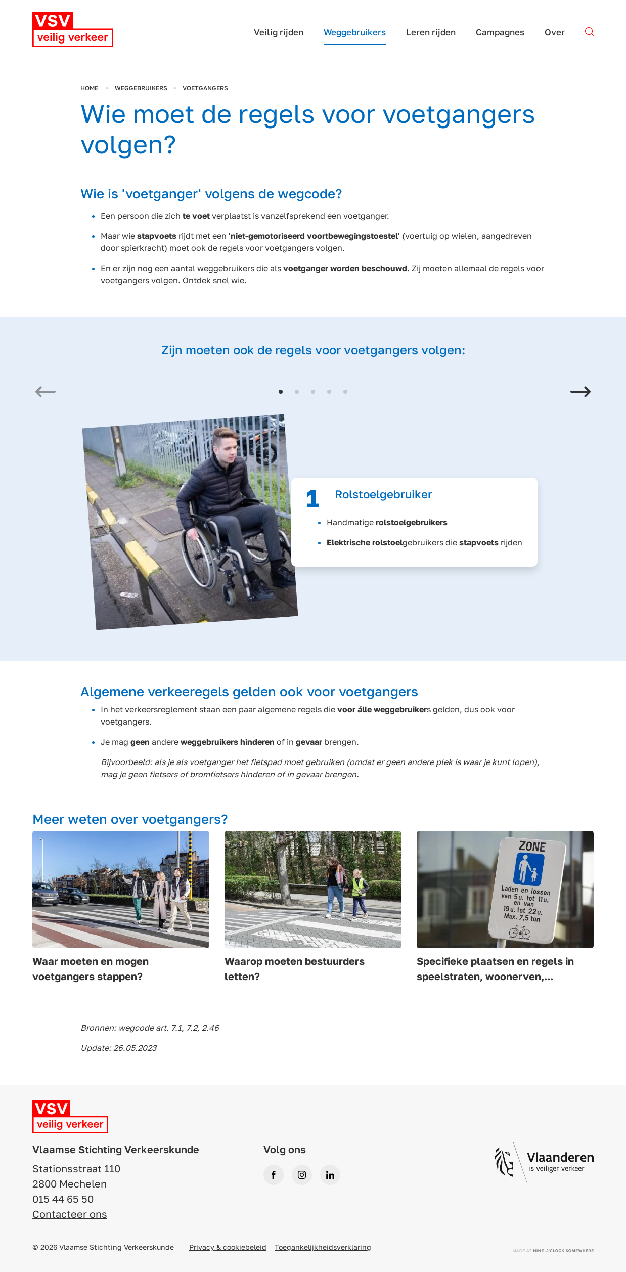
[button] (281, 392)
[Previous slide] (45, 393)
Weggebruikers (141, 88)
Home (90, 88)
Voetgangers (205, 88)
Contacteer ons (69, 1214)
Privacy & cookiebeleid (227, 1247)
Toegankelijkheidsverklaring (323, 1247)
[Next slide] (580, 393)
